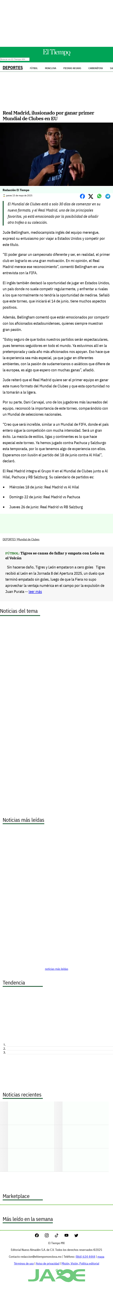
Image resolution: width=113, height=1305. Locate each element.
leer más (35, 591)
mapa (100, 1257)
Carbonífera (95, 68)
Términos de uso (24, 1263)
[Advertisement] (56, 23)
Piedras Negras (72, 68)
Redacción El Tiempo (16, 190)
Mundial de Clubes (28, 539)
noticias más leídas (56, 969)
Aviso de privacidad (47, 1263)
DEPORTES (13, 67)
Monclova (50, 68)
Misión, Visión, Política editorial (80, 1263)
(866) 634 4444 (85, 1257)
